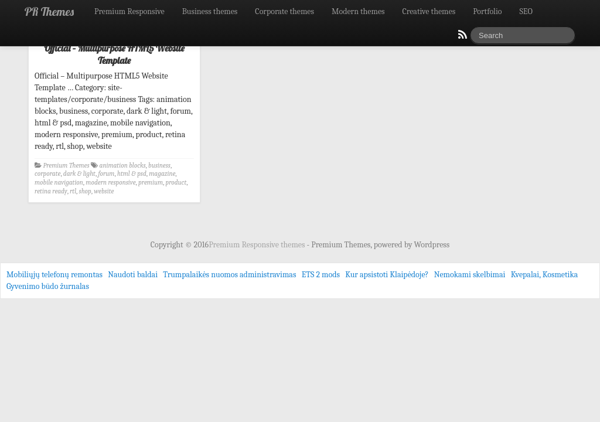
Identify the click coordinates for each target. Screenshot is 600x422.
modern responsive (110, 182)
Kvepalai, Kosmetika (544, 275)
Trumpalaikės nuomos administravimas (229, 275)
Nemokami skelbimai (470, 275)
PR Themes (49, 11)
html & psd (131, 174)
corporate (47, 174)
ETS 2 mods (321, 275)
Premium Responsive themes (257, 245)
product (175, 182)
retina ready (51, 191)
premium (150, 182)
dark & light (79, 174)
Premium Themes (66, 165)
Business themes (210, 11)
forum (106, 174)
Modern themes (358, 11)
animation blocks (123, 165)
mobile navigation (59, 182)
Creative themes (429, 11)
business (159, 165)
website (104, 191)
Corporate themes (284, 11)
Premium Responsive (129, 11)
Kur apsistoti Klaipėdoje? (386, 275)
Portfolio (487, 11)
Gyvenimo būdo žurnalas (47, 286)
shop (85, 191)
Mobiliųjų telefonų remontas (54, 275)
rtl (73, 191)
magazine (162, 174)
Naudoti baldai (133, 275)
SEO (526, 11)
